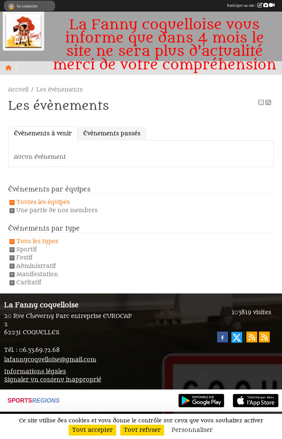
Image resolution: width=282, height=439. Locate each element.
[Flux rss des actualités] (251, 337)
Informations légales (35, 371)
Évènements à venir (43, 133)
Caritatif (28, 282)
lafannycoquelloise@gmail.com (50, 359)
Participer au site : (251, 5)
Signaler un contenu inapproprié (52, 379)
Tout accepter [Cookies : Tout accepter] (92, 430)
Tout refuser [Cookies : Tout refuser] (142, 430)
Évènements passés (111, 133)
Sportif (26, 249)
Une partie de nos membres (57, 210)
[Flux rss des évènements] (264, 337)
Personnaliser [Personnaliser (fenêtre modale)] (192, 430)
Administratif (36, 266)
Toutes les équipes (43, 202)
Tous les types (37, 241)
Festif (24, 258)
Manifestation (37, 274)
